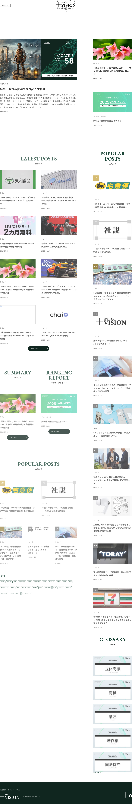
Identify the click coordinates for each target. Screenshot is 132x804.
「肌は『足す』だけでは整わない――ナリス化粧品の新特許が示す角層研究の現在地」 (112, 54)
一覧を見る (97, 756)
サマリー (53, 13)
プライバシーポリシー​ (15, 773)
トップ (45, 13)
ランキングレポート (64, 13)
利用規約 (3, 773)
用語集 (87, 13)
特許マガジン (78, 13)
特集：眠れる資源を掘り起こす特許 (22, 72)
